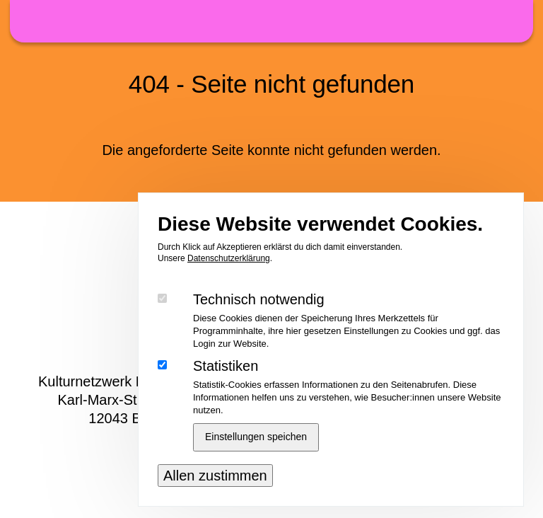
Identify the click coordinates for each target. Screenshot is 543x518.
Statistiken (225, 383)
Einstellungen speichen (256, 455)
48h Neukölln (271, 21)
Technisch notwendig (259, 317)
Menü (511, 20)
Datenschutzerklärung (228, 277)
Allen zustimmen (215, 493)
